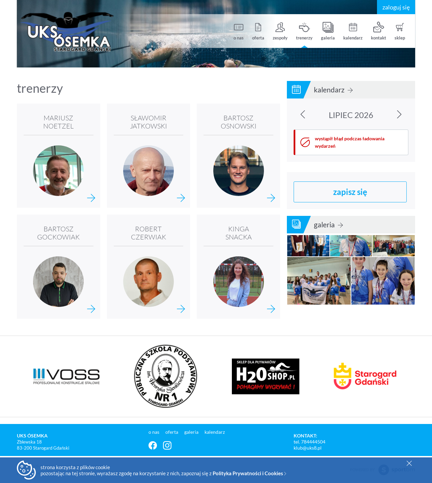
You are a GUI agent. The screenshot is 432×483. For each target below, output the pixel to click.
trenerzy (304, 31)
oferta (258, 31)
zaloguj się (396, 7)
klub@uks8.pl (308, 448)
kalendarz (352, 31)
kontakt (378, 31)
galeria (328, 31)
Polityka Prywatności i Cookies (249, 473)
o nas (239, 31)
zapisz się (350, 192)
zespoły (280, 31)
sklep (400, 31)
